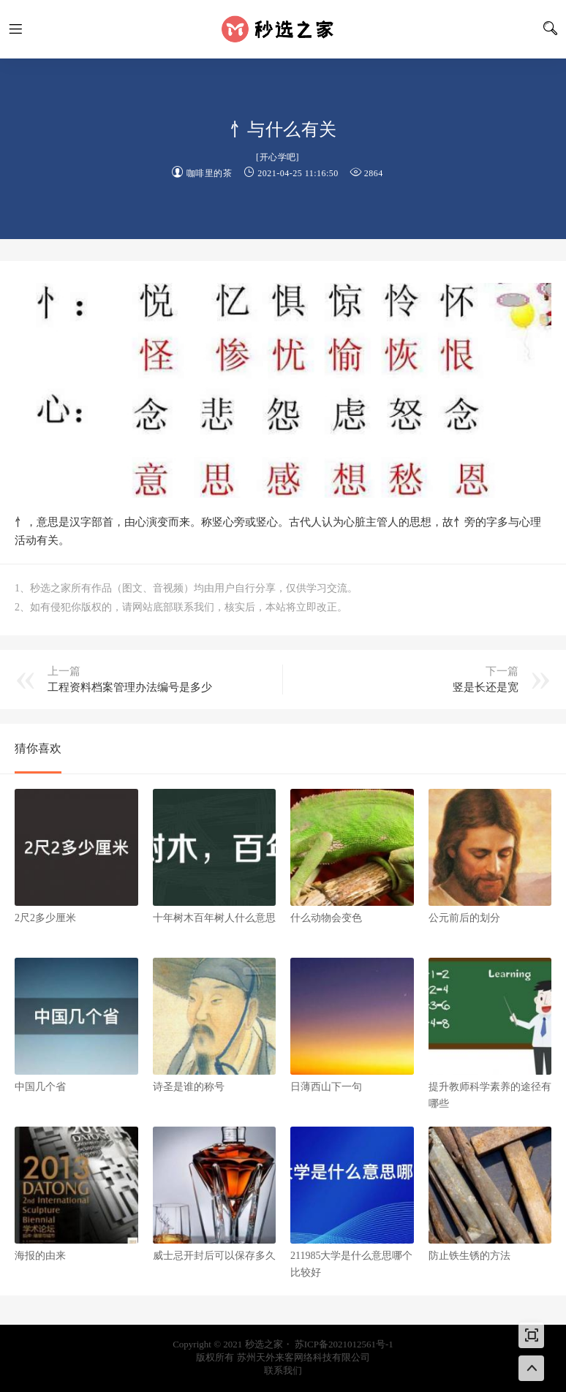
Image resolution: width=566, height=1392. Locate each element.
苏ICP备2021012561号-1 (344, 1344)
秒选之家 (283, 29)
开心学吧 (278, 157)
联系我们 (283, 1370)
